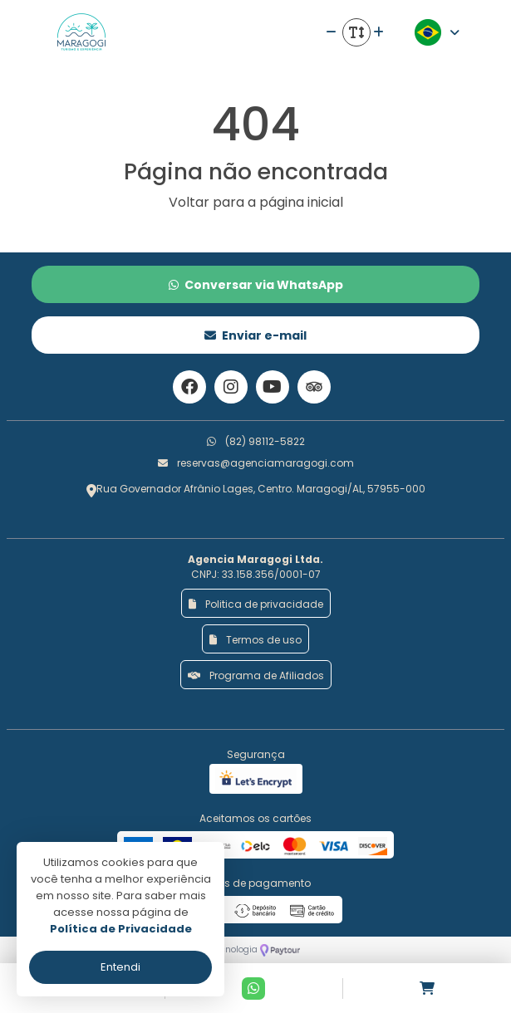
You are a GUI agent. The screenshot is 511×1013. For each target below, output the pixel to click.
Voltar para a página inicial (256, 202)
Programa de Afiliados (256, 675)
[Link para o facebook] (189, 387)
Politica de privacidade (256, 604)
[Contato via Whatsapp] (253, 988)
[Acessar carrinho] (427, 988)
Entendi (120, 967)
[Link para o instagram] (231, 387)
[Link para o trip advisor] (314, 387)
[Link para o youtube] (272, 387)
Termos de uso (255, 640)
